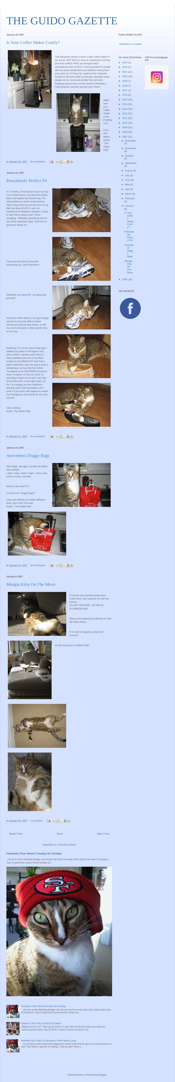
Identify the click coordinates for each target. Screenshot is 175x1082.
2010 (125, 122)
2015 (125, 99)
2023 (125, 62)
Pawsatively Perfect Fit (26, 180)
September (131, 163)
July (127, 175)
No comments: (38, 161)
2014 (125, 104)
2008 (125, 132)
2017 (125, 90)
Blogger (102, 1074)
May (127, 184)
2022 (125, 67)
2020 (125, 76)
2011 (125, 118)
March (128, 193)
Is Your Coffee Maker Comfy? (33, 42)
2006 (125, 279)
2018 (125, 85)
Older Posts (103, 833)
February (130, 198)
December (130, 140)
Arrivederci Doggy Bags (27, 455)
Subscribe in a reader (130, 44)
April (128, 189)
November (130, 148)
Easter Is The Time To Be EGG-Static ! (41, 1023)
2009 (125, 127)
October (129, 155)
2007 (125, 136)
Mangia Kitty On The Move (30, 584)
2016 (125, 94)
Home (60, 833)
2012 (125, 113)
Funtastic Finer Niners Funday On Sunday (34, 853)
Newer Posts (16, 833)
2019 (125, 81)
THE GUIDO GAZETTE (62, 21)
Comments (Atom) (66, 844)
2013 (125, 109)
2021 (125, 71)
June (128, 180)
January (129, 206)
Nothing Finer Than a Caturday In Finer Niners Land (48, 1040)
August (129, 170)
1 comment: (37, 820)
